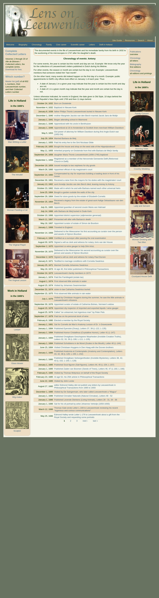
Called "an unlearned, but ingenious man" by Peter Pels (79, 312)
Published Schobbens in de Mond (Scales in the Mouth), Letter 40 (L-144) (87, 343)
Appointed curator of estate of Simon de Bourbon (76, 223)
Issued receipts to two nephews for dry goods (74, 165)
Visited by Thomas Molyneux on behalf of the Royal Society (81, 373)
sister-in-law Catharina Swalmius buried (72, 289)
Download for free (13, 69)
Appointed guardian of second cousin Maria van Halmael (79, 207)
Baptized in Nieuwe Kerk (65, 107)
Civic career (61, 45)
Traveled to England (63, 227)
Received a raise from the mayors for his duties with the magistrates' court (87, 180)
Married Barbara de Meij (65, 138)
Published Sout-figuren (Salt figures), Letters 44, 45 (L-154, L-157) (84, 365)
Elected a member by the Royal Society (72, 320)
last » (95, 421)
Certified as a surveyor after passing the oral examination (80, 238)
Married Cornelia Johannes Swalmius (71, 265)
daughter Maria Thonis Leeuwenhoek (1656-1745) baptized (81, 154)
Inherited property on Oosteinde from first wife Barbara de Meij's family (86, 150)
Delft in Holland (105, 45)
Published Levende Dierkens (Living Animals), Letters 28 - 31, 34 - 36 (85, 400)
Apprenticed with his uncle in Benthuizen (72, 124)
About (150, 40)
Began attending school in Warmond (70, 119)
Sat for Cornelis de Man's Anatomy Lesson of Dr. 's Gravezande (83, 324)
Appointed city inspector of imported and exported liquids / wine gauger (86, 308)
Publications (135, 51)
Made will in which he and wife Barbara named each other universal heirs (87, 188)
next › (85, 421)
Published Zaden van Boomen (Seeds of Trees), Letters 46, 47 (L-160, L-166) (89, 369)
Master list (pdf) (12, 81)
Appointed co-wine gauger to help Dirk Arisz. (74, 246)
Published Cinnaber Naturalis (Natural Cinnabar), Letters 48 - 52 (83, 396)
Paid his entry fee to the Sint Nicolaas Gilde (73, 142)
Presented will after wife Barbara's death (72, 219)
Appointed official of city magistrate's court (73, 169)
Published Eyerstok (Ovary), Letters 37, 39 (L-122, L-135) (80, 328)
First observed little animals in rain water (72, 293)
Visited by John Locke (64, 381)
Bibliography (135, 64)
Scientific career (78, 45)
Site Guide (117, 40)
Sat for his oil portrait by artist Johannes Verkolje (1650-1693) (82, 404)
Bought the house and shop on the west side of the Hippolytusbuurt (84, 146)
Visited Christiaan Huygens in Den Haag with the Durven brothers (83, 347)
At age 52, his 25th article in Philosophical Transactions (79, 377)
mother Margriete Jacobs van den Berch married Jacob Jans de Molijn (86, 115)
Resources (130, 40)
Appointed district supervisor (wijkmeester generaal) (77, 215)
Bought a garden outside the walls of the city (74, 192)
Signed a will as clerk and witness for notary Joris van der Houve (83, 242)
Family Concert (142, 113)
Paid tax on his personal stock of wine (71, 316)
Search (141, 40)
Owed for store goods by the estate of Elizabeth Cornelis (79, 196)
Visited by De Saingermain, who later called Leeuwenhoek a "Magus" (85, 392)
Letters (92, 45)
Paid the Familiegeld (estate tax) (68, 277)
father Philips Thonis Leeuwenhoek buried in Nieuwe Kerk (80, 111)
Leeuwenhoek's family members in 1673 (72, 273)
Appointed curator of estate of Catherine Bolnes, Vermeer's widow (84, 304)
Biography (23, 45)
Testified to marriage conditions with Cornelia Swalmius (79, 261)
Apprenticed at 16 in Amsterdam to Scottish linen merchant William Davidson (89, 128)
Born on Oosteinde (62, 103)
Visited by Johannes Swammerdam (70, 285)
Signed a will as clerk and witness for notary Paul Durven (80, 257)
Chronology (37, 45)
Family (49, 45)
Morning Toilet (141, 149)
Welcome (10, 45)
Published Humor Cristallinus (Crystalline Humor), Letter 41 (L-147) (84, 332)
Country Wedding (142, 169)
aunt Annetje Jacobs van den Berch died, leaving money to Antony (84, 184)
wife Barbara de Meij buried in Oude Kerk (73, 211)
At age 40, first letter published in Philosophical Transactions (81, 269)
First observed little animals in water (70, 281)
